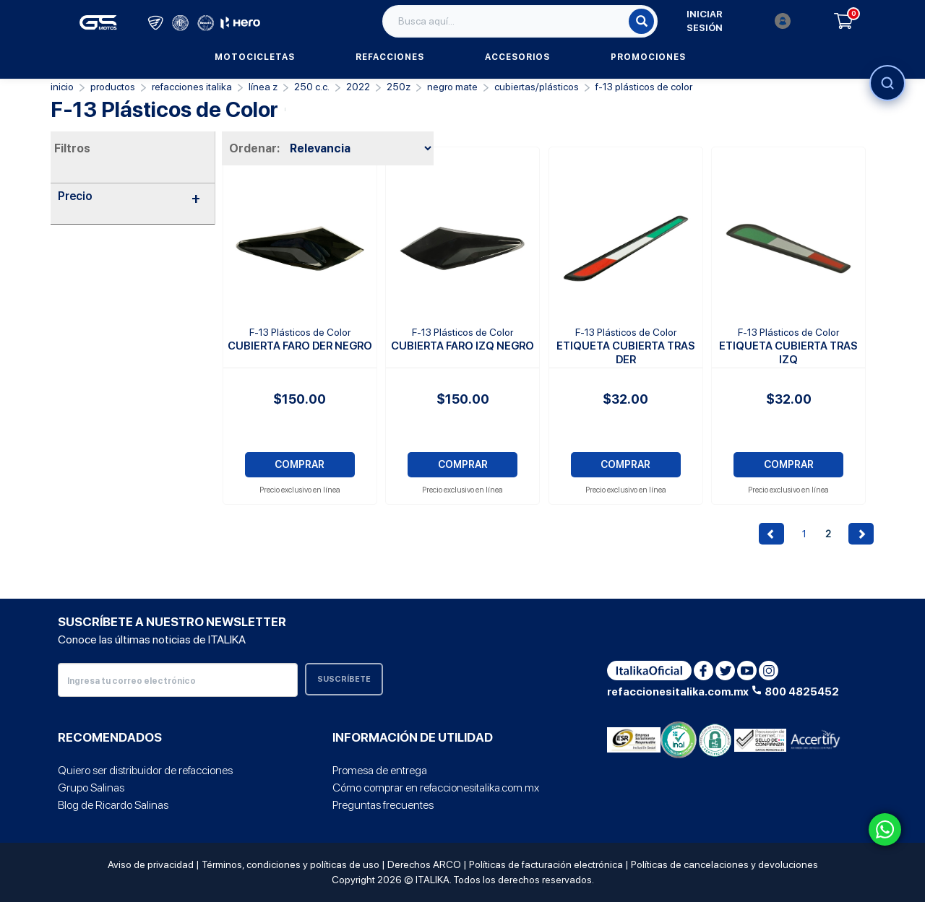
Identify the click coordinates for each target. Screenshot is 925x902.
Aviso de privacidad (151, 864)
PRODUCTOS (112, 86)
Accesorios (517, 57)
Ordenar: (254, 148)
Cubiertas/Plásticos (536, 86)
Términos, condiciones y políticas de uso (290, 864)
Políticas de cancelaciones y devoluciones (724, 864)
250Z (398, 86)
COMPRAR (299, 464)
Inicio (62, 86)
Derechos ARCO (424, 864)
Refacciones (390, 57)
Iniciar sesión (739, 21)
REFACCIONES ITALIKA (192, 86)
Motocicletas (255, 57)
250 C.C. (312, 86)
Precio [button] (129, 196)
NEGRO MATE (452, 86)
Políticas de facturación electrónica (546, 864)
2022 (358, 86)
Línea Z (263, 86)
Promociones (648, 57)
